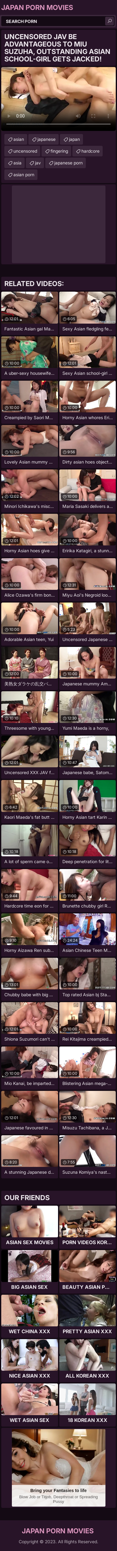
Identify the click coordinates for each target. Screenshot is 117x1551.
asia (17, 162)
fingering (59, 151)
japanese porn (68, 162)
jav (38, 162)
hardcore (90, 151)
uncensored (25, 151)
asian (18, 139)
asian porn (23, 174)
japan (74, 139)
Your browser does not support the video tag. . (58, 99)
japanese (46, 139)
